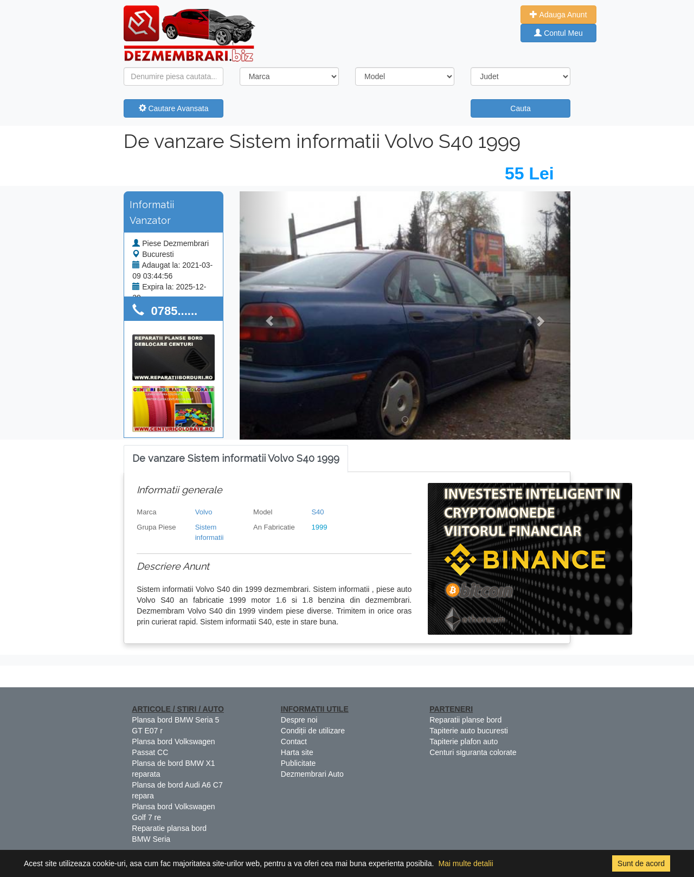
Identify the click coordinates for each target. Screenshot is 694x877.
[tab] (236, 459)
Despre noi (299, 719)
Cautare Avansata (174, 108)
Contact (294, 741)
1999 (319, 527)
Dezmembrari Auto (312, 774)
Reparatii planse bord (465, 719)
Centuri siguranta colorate (472, 752)
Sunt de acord (641, 863)
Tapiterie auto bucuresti (468, 730)
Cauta (520, 108)
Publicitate (298, 763)
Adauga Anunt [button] (558, 14)
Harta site (297, 752)
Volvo (204, 512)
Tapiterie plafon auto (463, 741)
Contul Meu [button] (558, 33)
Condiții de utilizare (313, 730)
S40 (317, 512)
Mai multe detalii (465, 863)
